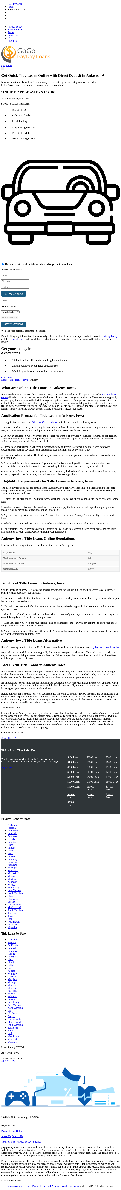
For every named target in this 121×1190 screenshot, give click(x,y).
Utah (10, 918)
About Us (12, 41)
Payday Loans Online (12, 1131)
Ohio (10, 896)
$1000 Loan (73, 772)
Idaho (10, 844)
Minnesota (13, 870)
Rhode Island (14, 907)
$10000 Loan (90, 788)
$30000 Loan (109, 796)
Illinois (11, 847)
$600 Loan (111, 762)
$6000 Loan (73, 781)
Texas (10, 916)
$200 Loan (92, 757)
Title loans (15, 379)
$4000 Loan (93, 777)
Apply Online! (8, 738)
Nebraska (12, 881)
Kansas (11, 856)
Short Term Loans (17, 9)
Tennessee (13, 913)
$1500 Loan (93, 772)
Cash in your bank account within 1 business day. (38, 371)
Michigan (12, 867)
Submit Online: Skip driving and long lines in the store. (41, 360)
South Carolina (15, 910)
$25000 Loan (90, 796)
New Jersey (13, 887)
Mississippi (13, 873)
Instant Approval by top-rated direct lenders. (36, 365)
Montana (12, 879)
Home (4, 379)
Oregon (11, 901)
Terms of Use (16, 339)
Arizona (12, 827)
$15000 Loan (109, 788)
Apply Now (6, 767)
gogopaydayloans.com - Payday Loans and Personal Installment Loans (43, 1186)
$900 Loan (111, 767)
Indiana (11, 850)
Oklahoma (13, 899)
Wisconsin (13, 924)
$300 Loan (111, 757)
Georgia (12, 842)
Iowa (25, 379)
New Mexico (14, 890)
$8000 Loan (112, 781)
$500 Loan (92, 762)
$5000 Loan (112, 777)
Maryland (12, 864)
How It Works (15, 4)
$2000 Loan (112, 772)
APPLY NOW (8, 1061)
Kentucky (12, 859)
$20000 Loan (71, 796)
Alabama (12, 825)
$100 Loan (72, 757)
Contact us (13, 35)
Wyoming (12, 927)
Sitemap (37, 1141)
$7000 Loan (93, 781)
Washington (14, 921)
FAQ (10, 38)
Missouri (12, 876)
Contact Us (17, 1136)
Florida (11, 839)
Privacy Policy (15, 26)
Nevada (11, 884)
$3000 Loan (73, 777)
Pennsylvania (14, 904)
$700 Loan (72, 767)
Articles (12, 6)
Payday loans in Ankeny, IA (105, 647)
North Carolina (15, 893)
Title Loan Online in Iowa (44, 422)
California (13, 830)
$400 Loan (72, 762)
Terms (11, 32)
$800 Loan (92, 767)
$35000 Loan (71, 803)
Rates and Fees (15, 29)
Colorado (12, 833)
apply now (6, 65)
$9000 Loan (73, 786)
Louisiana (12, 862)
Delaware (12, 836)
